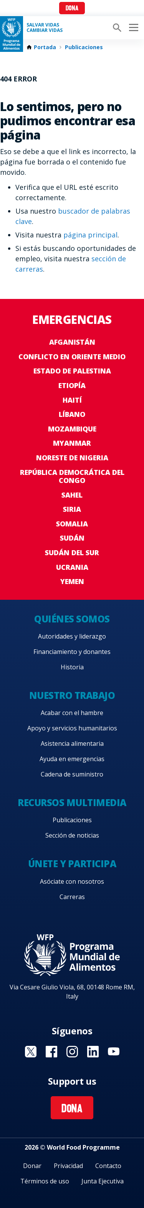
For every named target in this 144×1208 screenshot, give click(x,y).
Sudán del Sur (72, 552)
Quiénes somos (72, 618)
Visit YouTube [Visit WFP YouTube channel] (113, 1051)
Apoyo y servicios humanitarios (72, 728)
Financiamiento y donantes (72, 651)
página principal (90, 234)
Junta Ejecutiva (102, 1181)
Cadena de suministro (72, 774)
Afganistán (72, 342)
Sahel (72, 494)
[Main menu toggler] (132, 27)
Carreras (72, 897)
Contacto (108, 1166)
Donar (32, 1166)
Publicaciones (84, 47)
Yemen (72, 581)
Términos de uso (44, 1181)
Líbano (72, 414)
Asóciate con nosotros (72, 881)
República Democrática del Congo (72, 476)
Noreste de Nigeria (72, 457)
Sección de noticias (72, 835)
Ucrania (72, 567)
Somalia (72, 523)
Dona (72, 8)
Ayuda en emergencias (72, 759)
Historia (72, 667)
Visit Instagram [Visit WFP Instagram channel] (72, 1051)
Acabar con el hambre (72, 713)
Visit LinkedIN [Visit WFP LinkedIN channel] (93, 1051)
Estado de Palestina (72, 370)
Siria (72, 509)
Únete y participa (72, 863)
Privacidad (68, 1166)
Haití (72, 400)
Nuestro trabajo (72, 695)
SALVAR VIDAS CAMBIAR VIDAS (44, 27)
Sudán (72, 538)
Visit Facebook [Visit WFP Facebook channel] (51, 1051)
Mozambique (72, 428)
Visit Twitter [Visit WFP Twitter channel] (30, 1051)
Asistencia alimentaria (72, 743)
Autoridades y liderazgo (72, 636)
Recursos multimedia (72, 802)
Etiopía (72, 385)
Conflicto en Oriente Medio (72, 356)
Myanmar (72, 443)
